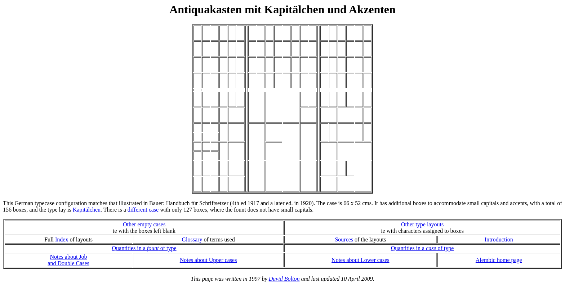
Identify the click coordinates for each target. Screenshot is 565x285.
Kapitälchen (87, 210)
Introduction (499, 239)
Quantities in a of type (144, 248)
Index (61, 239)
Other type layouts (422, 224)
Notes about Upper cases (208, 260)
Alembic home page (499, 260)
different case (143, 210)
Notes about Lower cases (360, 260)
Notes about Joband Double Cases (68, 260)
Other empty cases (144, 224)
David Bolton (284, 279)
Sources (344, 239)
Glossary (192, 239)
